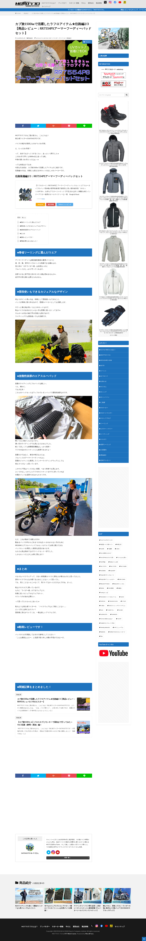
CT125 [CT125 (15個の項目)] (124, 601)
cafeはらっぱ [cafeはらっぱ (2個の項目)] (104, 592)
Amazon (40, 204)
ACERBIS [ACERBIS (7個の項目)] (103, 570)
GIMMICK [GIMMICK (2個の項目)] (114, 614)
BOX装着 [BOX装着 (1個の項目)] (111, 588)
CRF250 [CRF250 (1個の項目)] (103, 601)
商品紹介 (26, 13)
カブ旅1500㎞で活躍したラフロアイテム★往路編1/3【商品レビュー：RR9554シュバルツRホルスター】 (46, 700)
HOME (19, 13)
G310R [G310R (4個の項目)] (121, 610)
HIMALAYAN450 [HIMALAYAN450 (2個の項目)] (105, 627)
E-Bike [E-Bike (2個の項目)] (102, 605)
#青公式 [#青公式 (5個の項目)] (119, 544)
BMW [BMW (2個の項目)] (102, 588)
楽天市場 (51, 204)
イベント (103, 371)
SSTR (102, 365)
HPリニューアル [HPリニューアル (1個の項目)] (118, 627)
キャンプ (103, 392)
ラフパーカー (62, 38)
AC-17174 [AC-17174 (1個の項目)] (103, 566)
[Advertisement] (53, 103)
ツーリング (104, 423)
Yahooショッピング (64, 204)
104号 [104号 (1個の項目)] (102, 549)
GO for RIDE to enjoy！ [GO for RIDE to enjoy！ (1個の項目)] (107, 619)
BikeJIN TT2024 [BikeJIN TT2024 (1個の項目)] (105, 584)
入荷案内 (103, 450)
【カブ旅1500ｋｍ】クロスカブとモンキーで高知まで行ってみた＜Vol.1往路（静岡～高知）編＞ (44, 723)
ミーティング (105, 434)
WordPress (89, 934)
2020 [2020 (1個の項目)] (117, 549)
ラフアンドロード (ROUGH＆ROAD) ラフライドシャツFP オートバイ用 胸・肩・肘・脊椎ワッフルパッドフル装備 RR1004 (113, 265)
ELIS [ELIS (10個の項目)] (102, 610)
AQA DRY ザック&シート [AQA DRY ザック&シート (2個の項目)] (107, 575)
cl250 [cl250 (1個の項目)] (122, 597)
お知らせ (103, 381)
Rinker (43, 198)
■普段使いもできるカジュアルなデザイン (31, 226)
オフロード (104, 376)
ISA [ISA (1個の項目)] (102, 636)
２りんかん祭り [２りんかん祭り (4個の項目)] (122, 557)
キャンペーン (105, 397)
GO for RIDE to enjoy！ (108, 350)
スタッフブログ (106, 418)
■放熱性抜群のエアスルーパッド (29, 229)
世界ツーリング (106, 444)
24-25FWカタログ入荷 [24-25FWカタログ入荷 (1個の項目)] (107, 557)
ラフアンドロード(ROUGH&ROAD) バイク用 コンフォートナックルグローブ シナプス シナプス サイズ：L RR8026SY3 (113, 331)
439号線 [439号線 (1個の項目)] (103, 562)
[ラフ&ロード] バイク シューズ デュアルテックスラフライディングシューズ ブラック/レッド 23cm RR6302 (113, 132)
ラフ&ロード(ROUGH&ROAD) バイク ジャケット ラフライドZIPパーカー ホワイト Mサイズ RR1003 (113, 298)
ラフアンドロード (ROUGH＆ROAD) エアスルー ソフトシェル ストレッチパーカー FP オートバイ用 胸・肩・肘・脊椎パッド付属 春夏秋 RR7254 (113, 199)
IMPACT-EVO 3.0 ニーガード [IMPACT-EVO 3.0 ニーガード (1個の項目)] (117, 632)
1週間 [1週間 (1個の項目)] (110, 549)
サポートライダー (53, 38)
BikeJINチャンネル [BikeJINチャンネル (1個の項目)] (119, 584)
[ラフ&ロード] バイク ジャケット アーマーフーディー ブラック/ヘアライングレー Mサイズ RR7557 (113, 232)
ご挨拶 (103, 402)
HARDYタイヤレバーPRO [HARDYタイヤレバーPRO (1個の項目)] (107, 623)
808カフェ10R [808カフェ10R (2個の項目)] (114, 562)
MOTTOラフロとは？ (49, 3)
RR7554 (46, 38)
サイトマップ (46, 6)
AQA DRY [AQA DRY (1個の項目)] (112, 570)
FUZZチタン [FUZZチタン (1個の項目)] (111, 610)
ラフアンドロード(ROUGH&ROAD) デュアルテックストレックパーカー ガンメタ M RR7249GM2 (113, 165)
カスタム (103, 386)
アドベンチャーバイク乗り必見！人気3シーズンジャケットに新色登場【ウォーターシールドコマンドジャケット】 (87, 908)
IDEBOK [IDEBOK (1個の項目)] (103, 632)
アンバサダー (62, 3)
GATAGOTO (39, 38)
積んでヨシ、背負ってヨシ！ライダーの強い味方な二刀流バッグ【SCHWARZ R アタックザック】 (116, 908)
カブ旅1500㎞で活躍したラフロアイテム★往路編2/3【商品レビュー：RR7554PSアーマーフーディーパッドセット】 (63, 13)
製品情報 (99, 3)
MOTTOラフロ (106, 355)
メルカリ (103, 439)
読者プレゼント (106, 460)
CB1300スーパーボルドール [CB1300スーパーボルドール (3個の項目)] (108, 597)
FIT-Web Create (70, 934)
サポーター (104, 407)
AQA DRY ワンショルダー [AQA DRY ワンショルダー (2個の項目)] (108, 579)
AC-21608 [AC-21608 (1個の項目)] (123, 566)
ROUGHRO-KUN (106, 360)
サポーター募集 (74, 3)
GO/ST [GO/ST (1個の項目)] (119, 619)
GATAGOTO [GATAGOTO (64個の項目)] (104, 614)
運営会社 (91, 3)
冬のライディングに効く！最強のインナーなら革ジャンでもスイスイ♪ (29, 907)
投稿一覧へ (67, 857)
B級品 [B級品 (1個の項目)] (119, 588)
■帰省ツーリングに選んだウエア (29, 222)
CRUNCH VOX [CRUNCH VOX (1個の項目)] (114, 601)
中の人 (83, 3)
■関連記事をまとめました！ (27, 241)
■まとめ (21, 233)
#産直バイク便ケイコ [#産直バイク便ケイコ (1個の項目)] (106, 544)
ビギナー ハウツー (106, 429)
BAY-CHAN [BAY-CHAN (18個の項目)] (122, 579)
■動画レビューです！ (25, 237)
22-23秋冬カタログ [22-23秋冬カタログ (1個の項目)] (106, 553)
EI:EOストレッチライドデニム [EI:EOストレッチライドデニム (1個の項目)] (117, 605)
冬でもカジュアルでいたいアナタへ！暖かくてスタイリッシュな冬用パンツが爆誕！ (58, 908)
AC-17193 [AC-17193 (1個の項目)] (113, 566)
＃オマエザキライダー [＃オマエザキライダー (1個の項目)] (107, 540)
